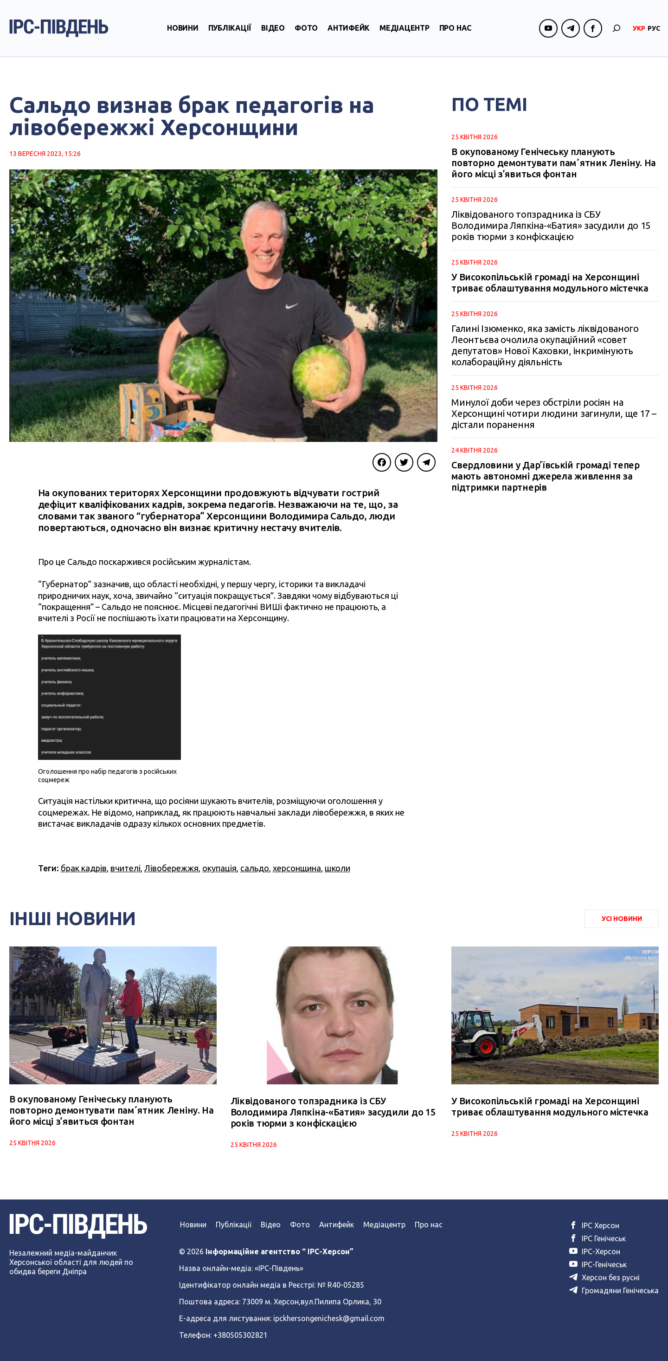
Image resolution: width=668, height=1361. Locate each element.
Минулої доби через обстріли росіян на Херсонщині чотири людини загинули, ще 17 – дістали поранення (553, 413)
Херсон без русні (604, 1277)
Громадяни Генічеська (614, 1290)
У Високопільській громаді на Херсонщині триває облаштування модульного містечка (549, 282)
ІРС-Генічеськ (598, 1264)
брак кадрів (84, 868)
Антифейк (349, 34)
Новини (183, 34)
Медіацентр (404, 34)
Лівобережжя (171, 868)
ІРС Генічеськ (597, 1238)
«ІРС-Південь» (279, 1268)
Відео (273, 34)
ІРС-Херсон (594, 1251)
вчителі (125, 868)
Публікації (230, 34)
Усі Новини (622, 918)
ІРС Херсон (594, 1225)
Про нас (455, 34)
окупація (219, 868)
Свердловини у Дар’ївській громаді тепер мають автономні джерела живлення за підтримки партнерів (545, 476)
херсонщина (297, 868)
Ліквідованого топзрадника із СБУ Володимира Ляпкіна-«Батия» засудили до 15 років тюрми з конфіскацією (550, 225)
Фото (306, 34)
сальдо (254, 868)
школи (337, 868)
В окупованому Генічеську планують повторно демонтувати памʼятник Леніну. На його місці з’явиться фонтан (553, 162)
